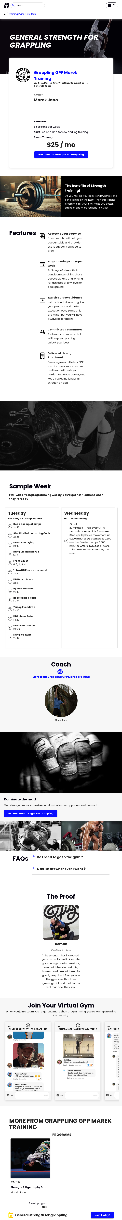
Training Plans (16, 14)
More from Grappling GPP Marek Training (61, 677)
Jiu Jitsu (31, 14)
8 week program (38, 1203)
